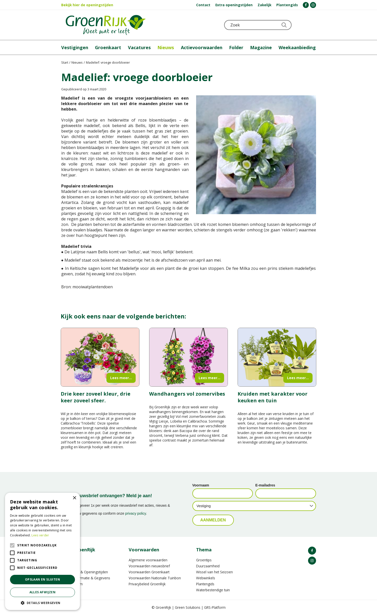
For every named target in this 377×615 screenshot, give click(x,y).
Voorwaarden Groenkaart (149, 572)
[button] (42, 602)
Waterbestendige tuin (213, 590)
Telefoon (312, 25)
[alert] (42, 551)
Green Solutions (187, 607)
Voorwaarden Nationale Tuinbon (155, 578)
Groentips (204, 560)
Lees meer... (121, 377)
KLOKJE (299, 25)
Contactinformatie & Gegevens (85, 578)
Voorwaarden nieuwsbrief (149, 566)
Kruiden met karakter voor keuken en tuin (273, 397)
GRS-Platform (215, 607)
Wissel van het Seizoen (214, 572)
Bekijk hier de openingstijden (87, 4)
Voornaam (200, 485)
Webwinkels (205, 578)
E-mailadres (265, 485)
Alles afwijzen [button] (42, 592)
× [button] (74, 498)
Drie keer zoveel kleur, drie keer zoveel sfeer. (95, 397)
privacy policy (135, 513)
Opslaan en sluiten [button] (42, 579)
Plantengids (205, 584)
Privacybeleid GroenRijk (147, 584)
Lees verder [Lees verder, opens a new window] (40, 535)
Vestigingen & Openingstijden (84, 572)
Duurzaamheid (208, 566)
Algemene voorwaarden (148, 560)
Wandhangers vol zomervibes (187, 393)
